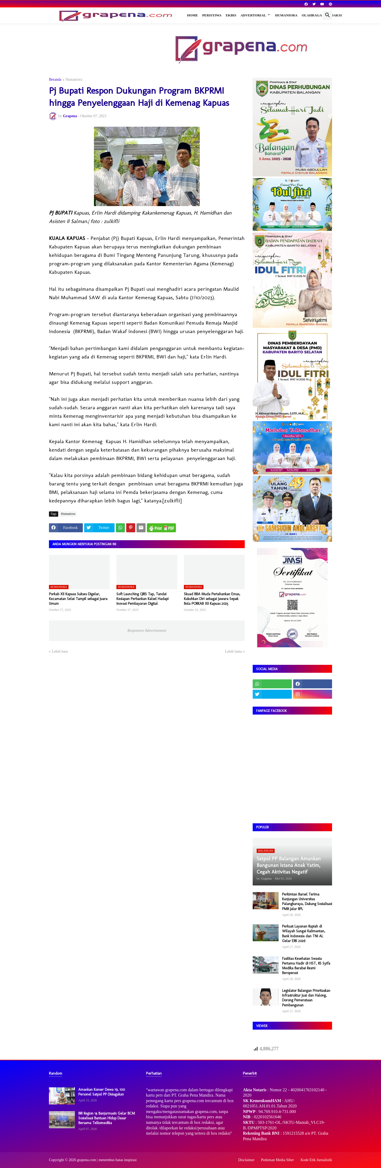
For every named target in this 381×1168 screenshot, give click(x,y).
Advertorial (253, 15)
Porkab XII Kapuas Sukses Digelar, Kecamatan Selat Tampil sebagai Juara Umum (78, 599)
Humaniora (286, 15)
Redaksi (334, 15)
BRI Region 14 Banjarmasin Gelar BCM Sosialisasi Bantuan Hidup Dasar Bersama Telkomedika (106, 1118)
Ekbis (231, 15)
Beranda (55, 79)
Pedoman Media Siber (277, 1160)
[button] (327, 15)
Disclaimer (246, 1160)
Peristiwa (211, 15)
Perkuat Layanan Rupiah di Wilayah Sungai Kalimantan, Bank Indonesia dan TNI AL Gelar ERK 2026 (303, 933)
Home (192, 15)
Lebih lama (233, 651)
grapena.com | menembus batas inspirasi (107, 1160)
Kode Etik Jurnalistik (316, 1160)
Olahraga (312, 15)
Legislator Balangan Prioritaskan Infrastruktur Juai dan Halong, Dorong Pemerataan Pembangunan (306, 997)
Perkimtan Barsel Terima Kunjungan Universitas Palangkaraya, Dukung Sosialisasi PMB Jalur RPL (307, 901)
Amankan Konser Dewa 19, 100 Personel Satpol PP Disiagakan (101, 1092)
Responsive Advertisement (147, 631)
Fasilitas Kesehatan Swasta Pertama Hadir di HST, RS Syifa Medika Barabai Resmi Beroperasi (306, 965)
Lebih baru (60, 651)
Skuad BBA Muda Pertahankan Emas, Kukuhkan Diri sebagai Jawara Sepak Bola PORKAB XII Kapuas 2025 (212, 599)
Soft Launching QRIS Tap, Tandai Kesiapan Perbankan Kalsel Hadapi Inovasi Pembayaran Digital (142, 599)
